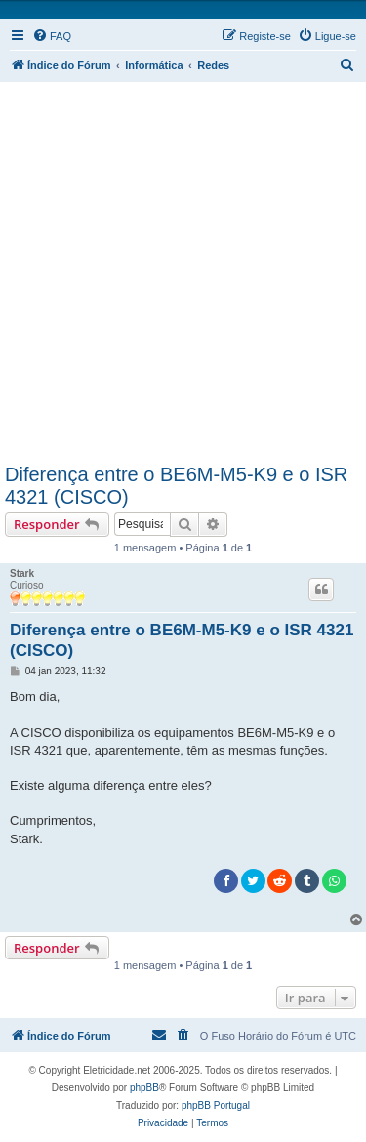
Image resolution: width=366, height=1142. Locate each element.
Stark (22, 573)
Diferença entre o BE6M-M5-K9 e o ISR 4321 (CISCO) (176, 486)
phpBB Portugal (216, 1105)
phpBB (144, 1087)
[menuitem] (51, 36)
